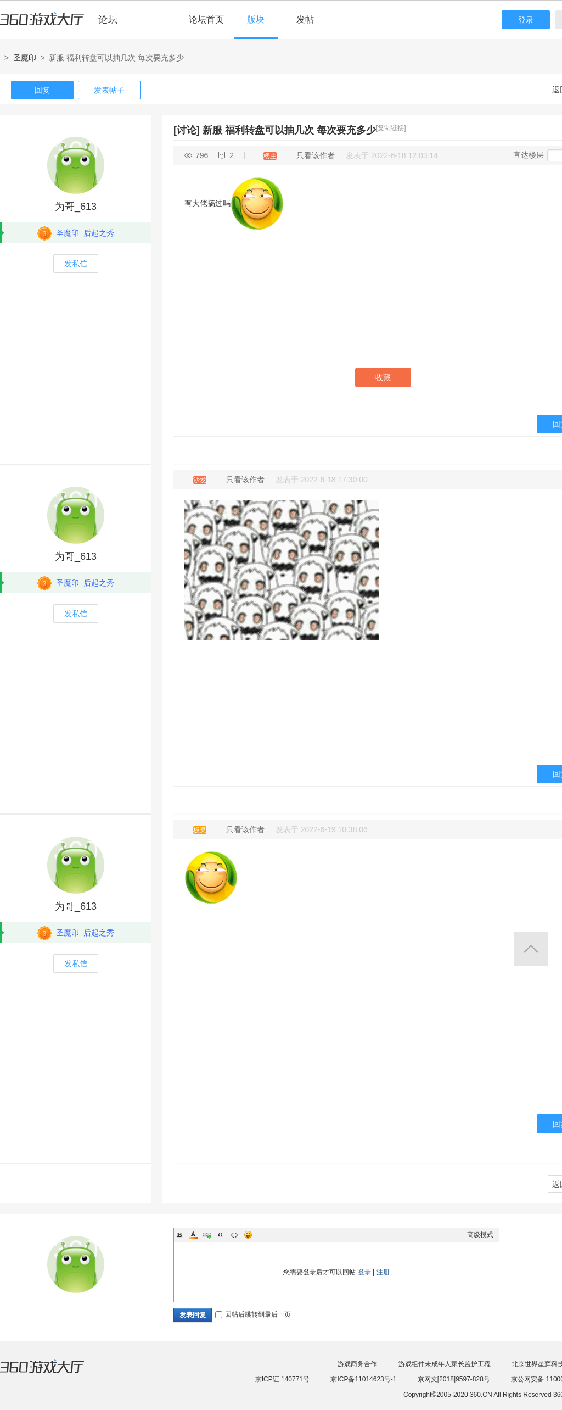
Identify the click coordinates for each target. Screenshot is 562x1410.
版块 (256, 19)
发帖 (305, 19)
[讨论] (186, 130)
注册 (383, 1272)
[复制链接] (391, 128)
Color (193, 1234)
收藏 (383, 377)
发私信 (75, 263)
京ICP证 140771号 (282, 1379)
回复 (42, 90)
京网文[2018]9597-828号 (454, 1379)
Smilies (248, 1234)
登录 (525, 19)
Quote (220, 1234)
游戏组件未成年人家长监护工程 (444, 1364)
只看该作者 (315, 155)
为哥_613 (76, 206)
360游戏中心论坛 (63, 24)
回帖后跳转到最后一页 (253, 1314)
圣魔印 (24, 57)
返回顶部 (531, 949)
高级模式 (480, 1235)
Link (206, 1234)
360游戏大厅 (53, 1373)
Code (234, 1234)
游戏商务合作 (357, 1364)
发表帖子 (109, 90)
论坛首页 (206, 19)
